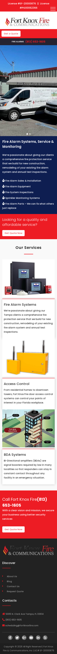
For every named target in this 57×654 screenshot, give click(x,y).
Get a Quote (11, 33)
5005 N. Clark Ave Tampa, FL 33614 (25, 614)
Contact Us (13, 586)
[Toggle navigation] (53, 9)
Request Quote (15, 591)
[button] (27, 134)
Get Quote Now (13, 233)
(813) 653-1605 (35, 41)
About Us (12, 576)
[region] (28, 90)
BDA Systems (15, 454)
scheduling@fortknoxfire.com (21, 625)
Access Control (16, 383)
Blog (9, 581)
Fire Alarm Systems (20, 304)
